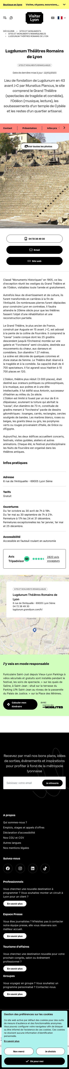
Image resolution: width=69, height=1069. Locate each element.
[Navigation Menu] (4, 18)
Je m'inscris (52, 783)
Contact (7, 128)
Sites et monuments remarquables (27, 33)
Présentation (29, 128)
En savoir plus (15, 903)
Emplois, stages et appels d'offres (23, 827)
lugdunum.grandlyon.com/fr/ (28, 609)
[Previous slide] (59, 127)
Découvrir (8, 31)
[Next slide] (64, 127)
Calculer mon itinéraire (16, 704)
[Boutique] (52, 17)
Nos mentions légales (16, 847)
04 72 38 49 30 (34, 238)
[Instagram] (20, 868)
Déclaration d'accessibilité (19, 832)
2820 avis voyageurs (53, 558)
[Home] (34, 18)
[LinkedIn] (32, 868)
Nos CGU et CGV (13, 837)
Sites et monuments (30, 31)
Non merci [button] (18, 1051)
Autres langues (12, 842)
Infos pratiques (55, 128)
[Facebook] (7, 868)
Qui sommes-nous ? (15, 822)
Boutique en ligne (12, 4)
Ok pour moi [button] (35, 1061)
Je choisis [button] (50, 1051)
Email (34, 249)
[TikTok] (45, 868)
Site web (34, 261)
